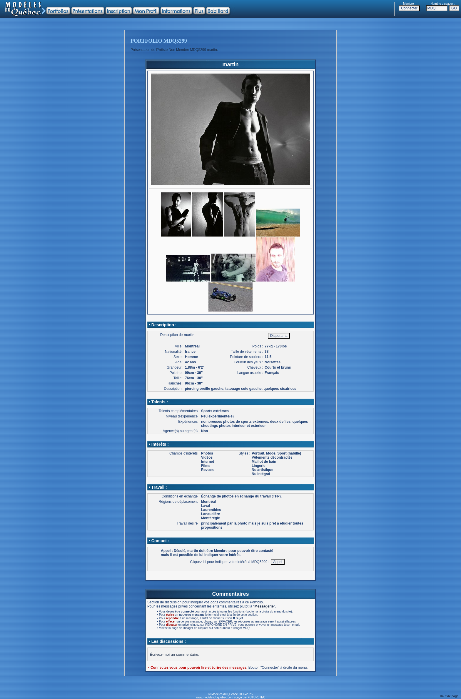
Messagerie (263, 606)
